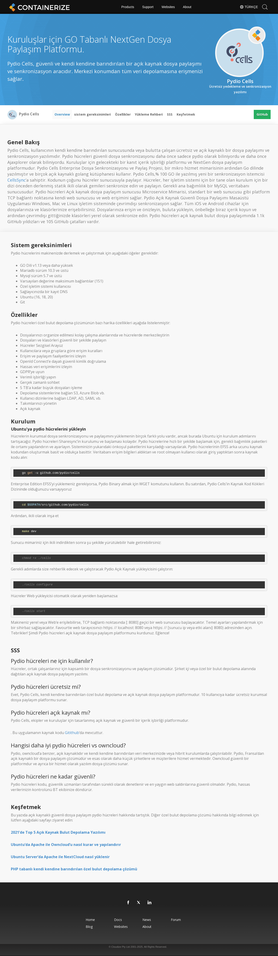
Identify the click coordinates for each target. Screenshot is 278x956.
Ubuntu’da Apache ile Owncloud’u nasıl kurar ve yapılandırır (66, 844)
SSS (169, 114)
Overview (62, 114)
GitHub (262, 114)
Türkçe (249, 7)
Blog (89, 926)
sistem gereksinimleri (92, 114)
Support (148, 7)
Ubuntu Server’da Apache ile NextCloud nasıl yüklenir (60, 856)
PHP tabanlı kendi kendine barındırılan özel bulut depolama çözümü (74, 869)
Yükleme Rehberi (149, 114)
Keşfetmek (186, 114)
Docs (118, 919)
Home (90, 919)
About (187, 7)
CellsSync (16, 180)
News (146, 919)
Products (127, 7)
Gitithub (72, 732)
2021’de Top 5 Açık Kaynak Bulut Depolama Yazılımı (58, 832)
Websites (168, 7)
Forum (176, 919)
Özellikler (123, 114)
